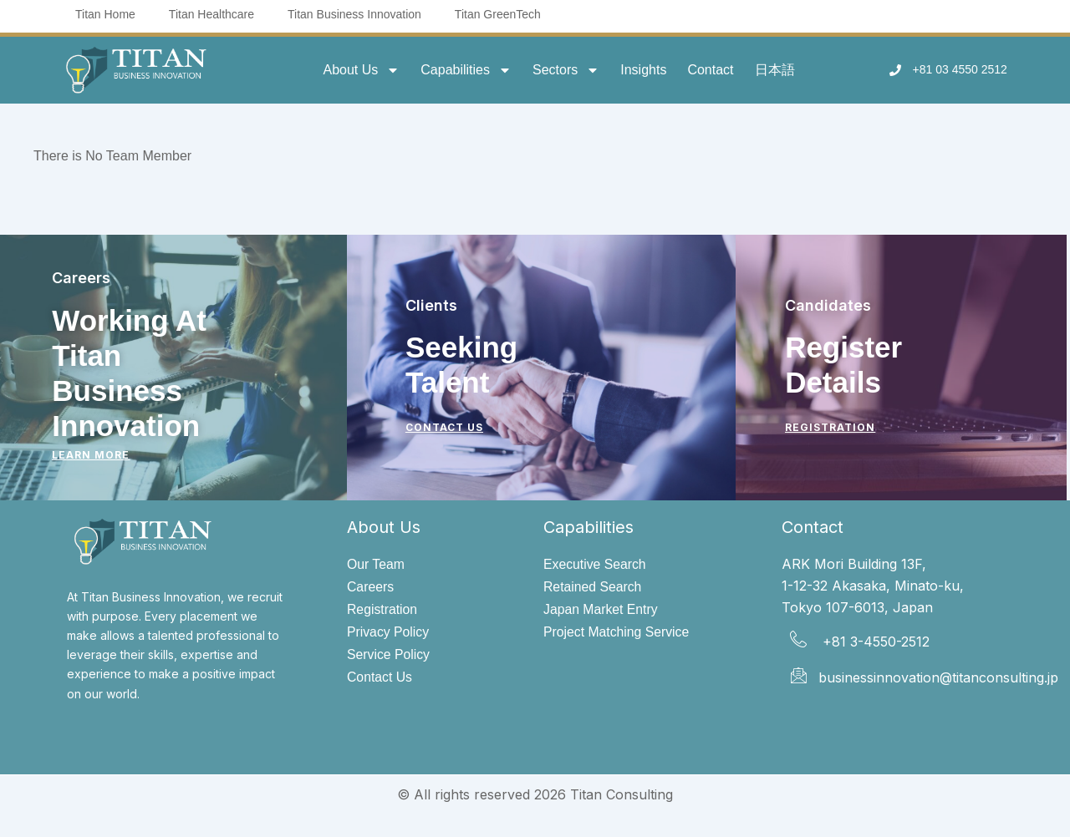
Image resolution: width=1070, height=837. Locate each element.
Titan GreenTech (498, 14)
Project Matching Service (617, 633)
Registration (382, 609)
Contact (710, 70)
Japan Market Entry (601, 609)
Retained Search (593, 587)
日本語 (775, 70)
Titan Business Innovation (354, 14)
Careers (371, 587)
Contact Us (380, 679)
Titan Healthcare (211, 14)
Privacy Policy (389, 633)
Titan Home (105, 14)
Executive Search (595, 564)
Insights (643, 70)
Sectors (565, 70)
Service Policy (389, 655)
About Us (361, 70)
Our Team (376, 564)
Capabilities (466, 70)
